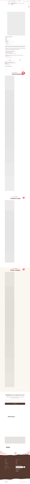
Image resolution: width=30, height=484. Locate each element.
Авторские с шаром (18, 459)
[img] (9, 3)
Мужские (17, 462)
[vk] (6, 447)
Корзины (16, 461)
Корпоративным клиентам (7, 467)
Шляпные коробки (7, 462)
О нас (5, 468)
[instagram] (7, 447)
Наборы (5, 460)
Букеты (5, 461)
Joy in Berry (14, 3)
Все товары (6, 459)
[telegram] (9, 447)
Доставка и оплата (7, 465)
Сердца (16, 460)
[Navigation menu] (28, 6)
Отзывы (5, 466)
